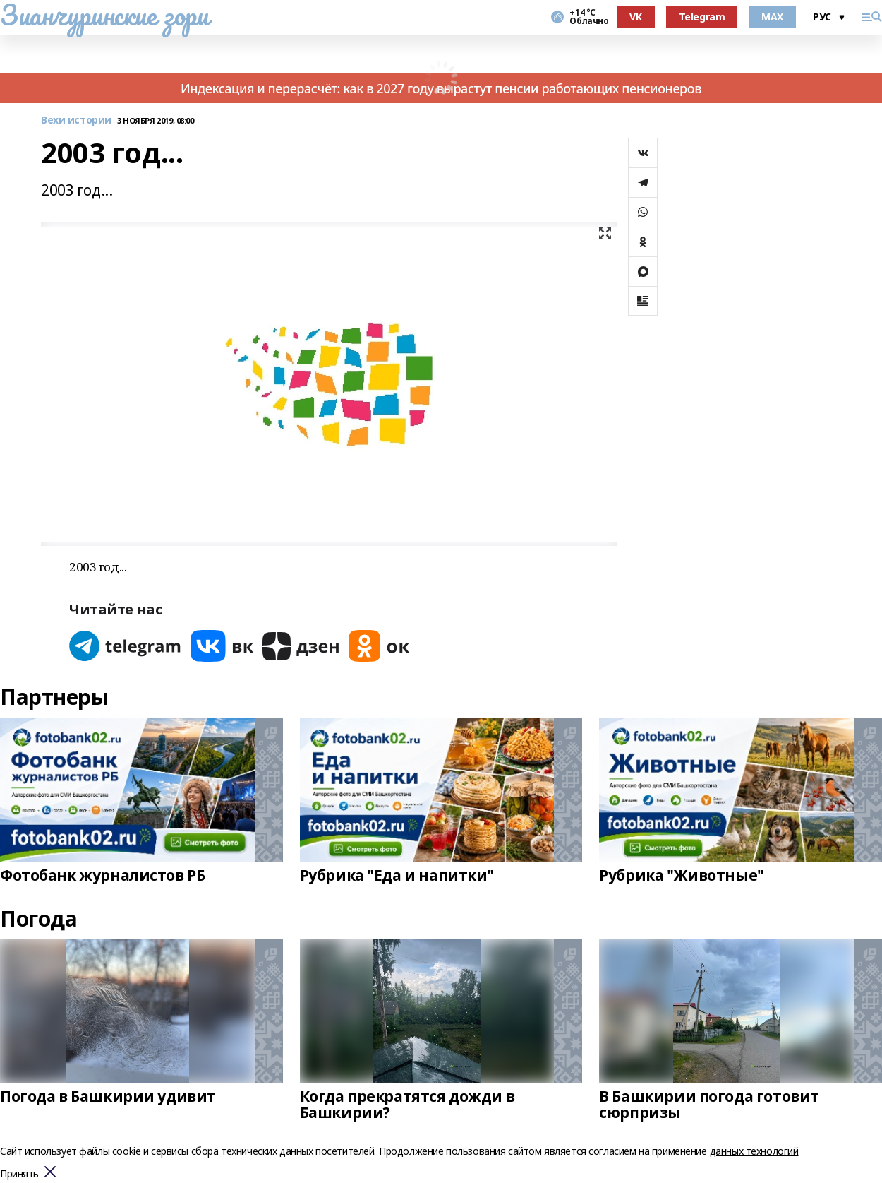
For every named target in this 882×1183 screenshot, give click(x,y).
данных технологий (754, 1151)
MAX (772, 16)
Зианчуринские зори (104, 15)
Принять (19, 1174)
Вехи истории (76, 120)
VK (635, 16)
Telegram (702, 16)
